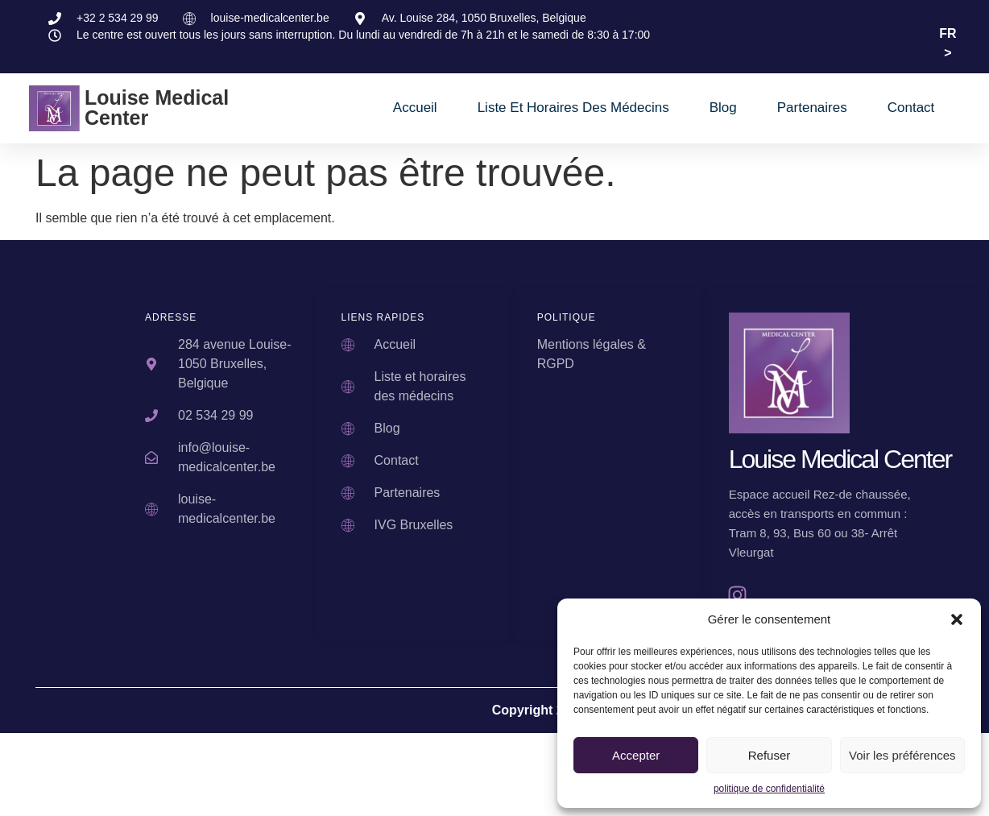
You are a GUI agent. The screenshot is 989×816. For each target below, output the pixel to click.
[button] (957, 619)
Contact (911, 107)
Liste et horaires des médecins (573, 107)
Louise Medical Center (157, 107)
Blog (723, 107)
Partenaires (812, 107)
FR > (947, 43)
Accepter (636, 755)
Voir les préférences (902, 755)
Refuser (769, 755)
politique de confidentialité (769, 788)
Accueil (415, 107)
